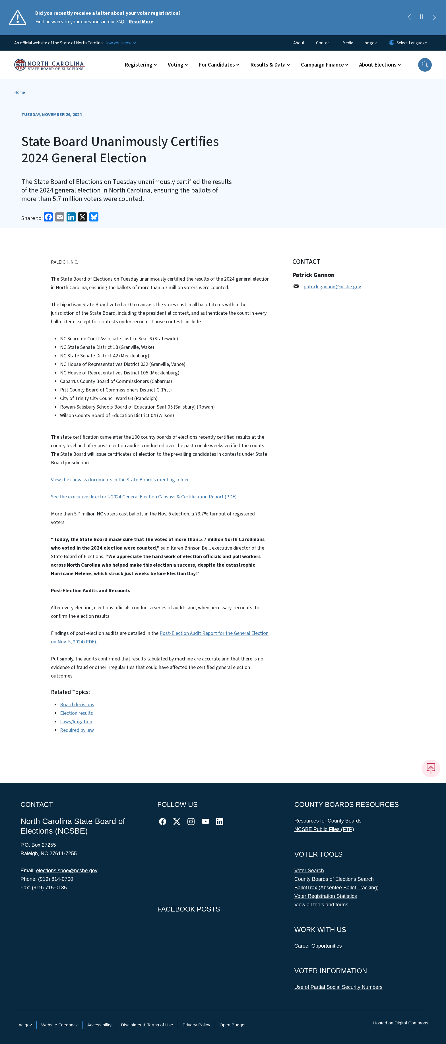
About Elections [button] (378, 65)
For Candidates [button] (217, 65)
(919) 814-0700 (55, 879)
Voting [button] (175, 65)
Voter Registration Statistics (325, 896)
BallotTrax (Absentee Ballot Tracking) (336, 887)
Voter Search (309, 870)
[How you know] (120, 43)
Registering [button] (138, 65)
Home (19, 92)
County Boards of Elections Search (334, 879)
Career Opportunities (318, 946)
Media (347, 43)
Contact (323, 43)
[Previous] (409, 17)
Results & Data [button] (268, 65)
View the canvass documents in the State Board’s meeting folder (120, 479)
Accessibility (99, 1024)
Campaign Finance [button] (322, 65)
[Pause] (421, 17)
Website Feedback (59, 1024)
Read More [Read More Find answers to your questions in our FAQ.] (141, 21)
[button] (425, 65)
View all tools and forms (321, 905)
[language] (412, 43)
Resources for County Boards (328, 821)
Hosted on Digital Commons (400, 1022)
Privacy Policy (196, 1024)
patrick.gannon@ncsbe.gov (332, 286)
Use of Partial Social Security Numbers (338, 987)
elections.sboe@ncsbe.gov (66, 870)
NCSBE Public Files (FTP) (324, 829)
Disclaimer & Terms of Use (147, 1024)
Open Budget (233, 1024)
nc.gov (371, 43)
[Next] (434, 17)
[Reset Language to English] (391, 43)
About (299, 43)
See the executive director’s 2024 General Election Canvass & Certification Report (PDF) (144, 496)
